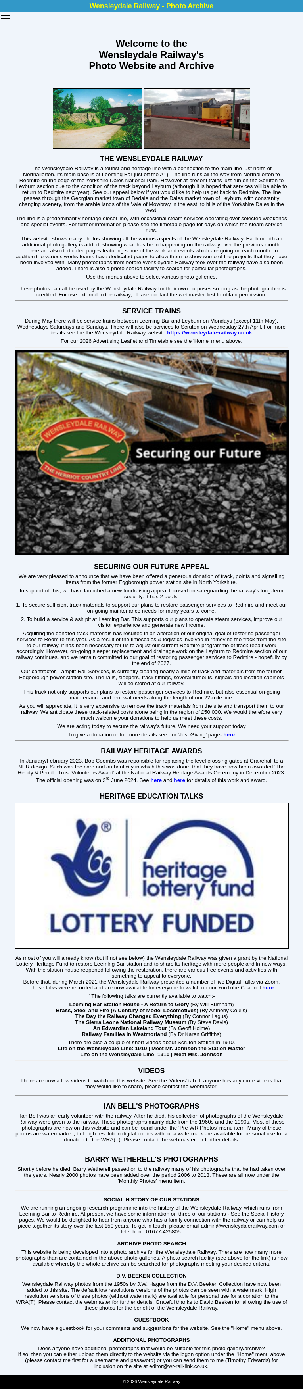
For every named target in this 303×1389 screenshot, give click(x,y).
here (229, 735)
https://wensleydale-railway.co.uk (209, 333)
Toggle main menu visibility (6, 15)
